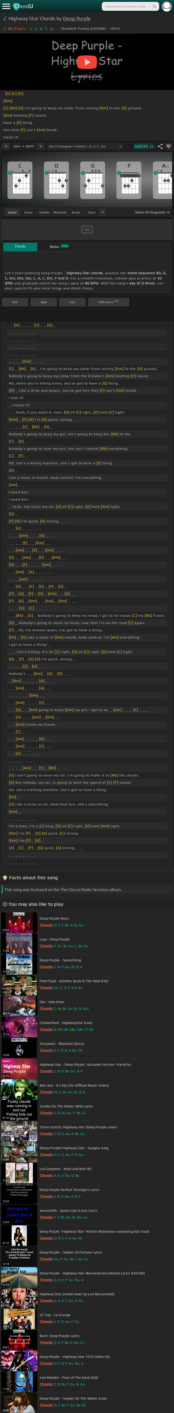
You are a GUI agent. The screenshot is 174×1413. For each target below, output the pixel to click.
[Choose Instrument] (102, 212)
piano (28, 212)
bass (91, 212)
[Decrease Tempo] (6, 146)
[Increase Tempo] (41, 146)
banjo (76, 212)
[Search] (154, 6)
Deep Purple (77, 18)
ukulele (44, 212)
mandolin (60, 212)
